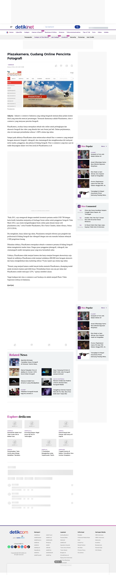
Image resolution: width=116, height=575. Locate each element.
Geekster (65, 36)
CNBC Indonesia (99, 537)
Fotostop (81, 37)
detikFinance (37, 540)
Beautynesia (98, 545)
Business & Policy (51, 32)
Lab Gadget (55, 36)
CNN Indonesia (99, 535)
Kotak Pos (80, 542)
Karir (79, 540)
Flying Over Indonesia (66, 557)
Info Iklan (80, 547)
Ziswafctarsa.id (64, 555)
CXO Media (98, 550)
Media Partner (81, 545)
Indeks (106, 32)
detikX (48, 545)
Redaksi (80, 535)
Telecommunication (73, 32)
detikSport (37, 547)
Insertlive (97, 542)
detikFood (49, 537)
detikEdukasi (37, 537)
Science (61, 32)
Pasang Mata (63, 537)
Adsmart (62, 540)
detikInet (36, 542)
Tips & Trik (86, 32)
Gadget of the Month (42, 36)
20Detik (48, 547)
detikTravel (49, 535)
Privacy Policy (81, 550)
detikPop (48, 555)
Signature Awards (65, 545)
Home (11, 32)
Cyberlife (19, 32)
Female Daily (98, 547)
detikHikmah (49, 552)
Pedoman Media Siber (84, 537)
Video (100, 32)
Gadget (26, 32)
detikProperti (37, 555)
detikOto (36, 552)
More (104, 146)
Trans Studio (63, 550)
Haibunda (98, 540)
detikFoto (48, 550)
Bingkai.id (63, 552)
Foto (94, 32)
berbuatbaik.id (64, 535)
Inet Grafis (90, 37)
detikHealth (49, 540)
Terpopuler (28, 37)
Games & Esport (38, 31)
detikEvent (63, 542)
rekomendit (63, 562)
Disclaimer (81, 552)
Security (73, 37)
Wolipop (48, 542)
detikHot (36, 545)
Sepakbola (37, 550)
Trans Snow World (65, 547)
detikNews (37, 535)
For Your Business (65, 560)
